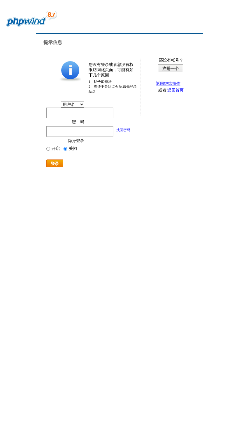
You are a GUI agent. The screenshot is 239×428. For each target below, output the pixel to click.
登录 (55, 163)
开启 (53, 148)
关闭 (70, 148)
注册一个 (170, 68)
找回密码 (123, 130)
